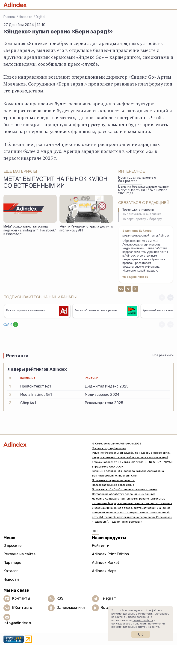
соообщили (50, 64)
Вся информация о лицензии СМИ (114, 475)
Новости (25, 17)
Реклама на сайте (19, 554)
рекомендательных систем (129, 626)
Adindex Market (105, 562)
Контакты (21, 598)
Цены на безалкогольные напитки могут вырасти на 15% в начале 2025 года (143, 190)
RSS (59, 598)
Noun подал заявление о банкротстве (137, 179)
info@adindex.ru (17, 623)
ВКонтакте (22, 608)
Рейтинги (100, 545)
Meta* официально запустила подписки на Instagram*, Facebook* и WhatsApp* (29, 230)
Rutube (107, 608)
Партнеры (12, 562)
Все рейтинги (163, 355)
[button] (170, 297)
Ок (140, 634)
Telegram (109, 598)
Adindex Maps (104, 571)
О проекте (12, 545)
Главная (9, 17)
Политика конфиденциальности (113, 480)
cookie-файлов (143, 620)
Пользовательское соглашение (113, 484)
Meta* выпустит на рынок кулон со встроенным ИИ (55, 183)
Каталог (10, 571)
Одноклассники (70, 608)
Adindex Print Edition (110, 554)
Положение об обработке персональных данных (124, 489)
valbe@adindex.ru (135, 277)
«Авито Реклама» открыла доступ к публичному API (86, 228)
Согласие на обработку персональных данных (123, 494)
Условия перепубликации (109, 448)
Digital (40, 17)
